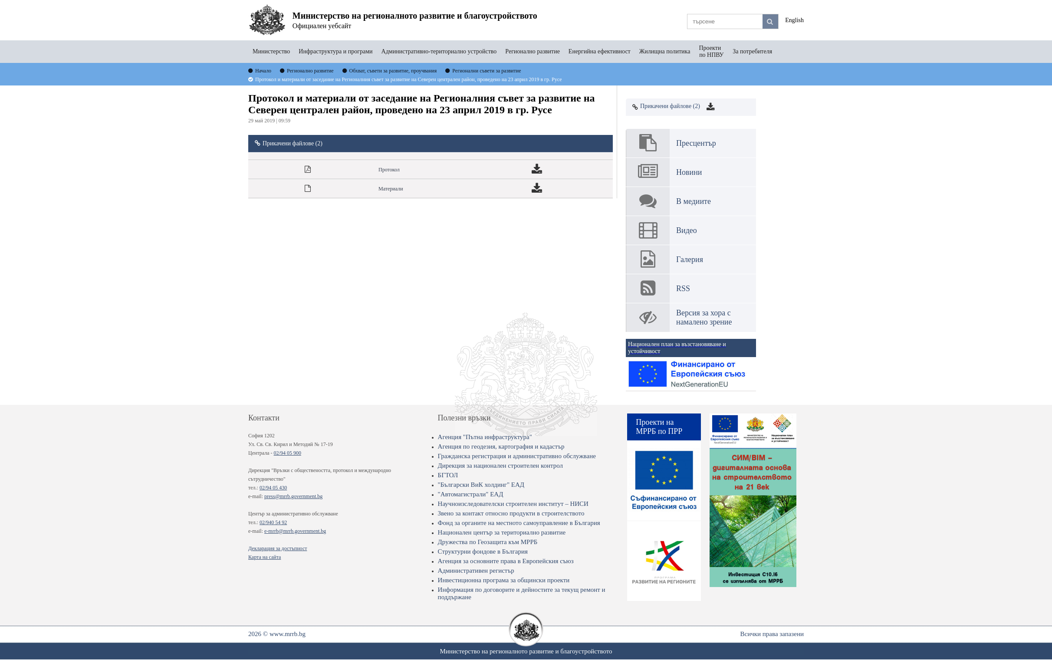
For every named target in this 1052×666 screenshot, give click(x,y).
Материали (390, 189)
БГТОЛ (448, 475)
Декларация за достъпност (277, 548)
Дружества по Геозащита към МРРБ (488, 541)
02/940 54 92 (273, 522)
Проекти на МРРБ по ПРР (659, 427)
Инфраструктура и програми (335, 51)
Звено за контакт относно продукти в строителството (511, 513)
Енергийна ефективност (600, 51)
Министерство (271, 51)
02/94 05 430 (273, 488)
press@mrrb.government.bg (293, 496)
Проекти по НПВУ (711, 51)
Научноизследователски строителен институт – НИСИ (513, 503)
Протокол (389, 170)
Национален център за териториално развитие (502, 532)
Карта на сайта (264, 557)
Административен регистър (476, 570)
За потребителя (752, 51)
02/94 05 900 (287, 453)
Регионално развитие (532, 51)
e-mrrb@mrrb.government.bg (295, 531)
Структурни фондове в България (483, 551)
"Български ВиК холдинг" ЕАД (481, 484)
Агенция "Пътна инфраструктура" (485, 436)
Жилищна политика (664, 51)
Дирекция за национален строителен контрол (500, 465)
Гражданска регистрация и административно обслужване (517, 456)
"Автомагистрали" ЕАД (470, 494)
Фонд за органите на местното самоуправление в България (519, 522)
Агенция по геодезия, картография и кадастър (501, 446)
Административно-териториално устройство (439, 51)
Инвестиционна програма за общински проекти (504, 580)
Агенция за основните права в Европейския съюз (506, 561)
